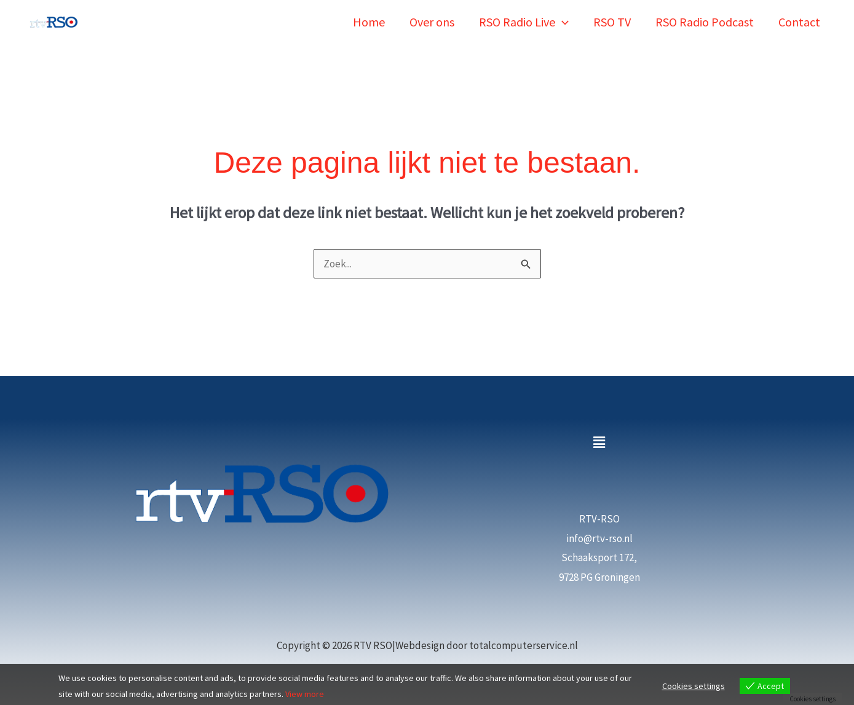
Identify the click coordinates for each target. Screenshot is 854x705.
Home (369, 22)
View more (304, 693)
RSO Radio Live (524, 21)
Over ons (431, 22)
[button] (562, 21)
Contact (799, 22)
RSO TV (612, 22)
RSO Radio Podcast (704, 22)
